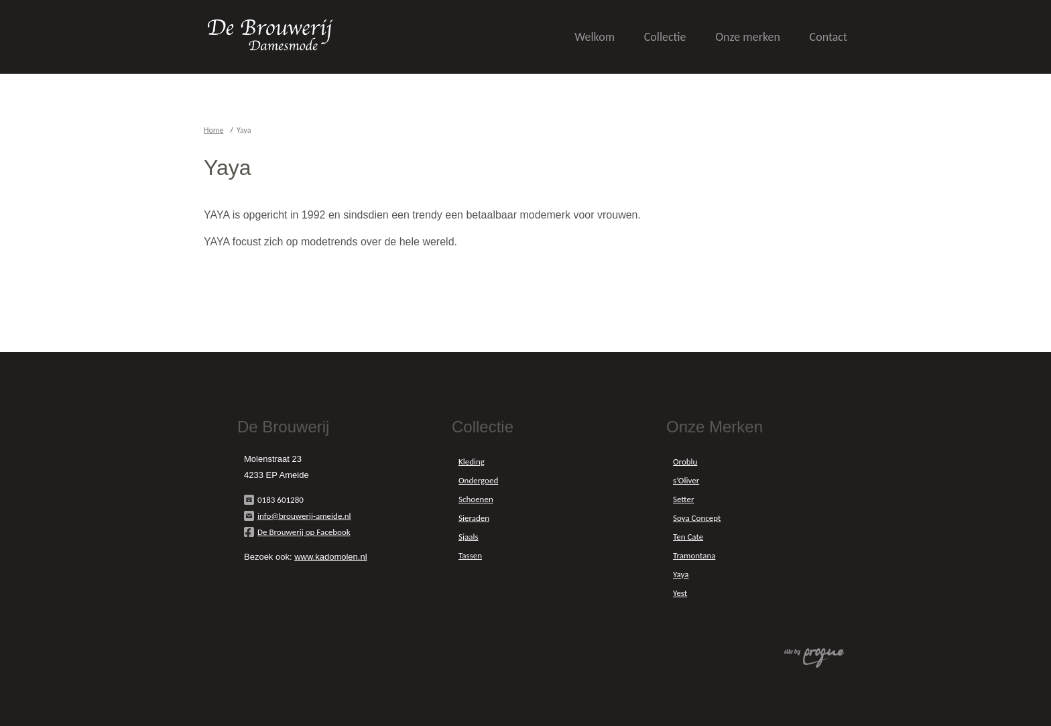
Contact (828, 36)
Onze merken (747, 36)
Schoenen (475, 499)
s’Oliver (686, 480)
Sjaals (468, 537)
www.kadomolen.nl (330, 557)
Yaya (680, 574)
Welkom (594, 36)
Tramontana (694, 555)
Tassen (470, 555)
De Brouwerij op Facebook (304, 532)
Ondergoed (478, 480)
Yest (680, 593)
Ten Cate (688, 537)
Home (213, 130)
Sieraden (473, 518)
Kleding (471, 462)
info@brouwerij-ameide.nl (304, 516)
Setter (683, 499)
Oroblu (685, 462)
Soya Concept (697, 518)
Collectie (665, 36)
